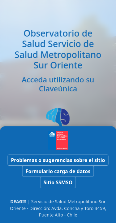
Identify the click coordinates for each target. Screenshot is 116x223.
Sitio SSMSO (58, 182)
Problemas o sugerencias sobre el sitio (58, 160)
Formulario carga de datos (58, 171)
